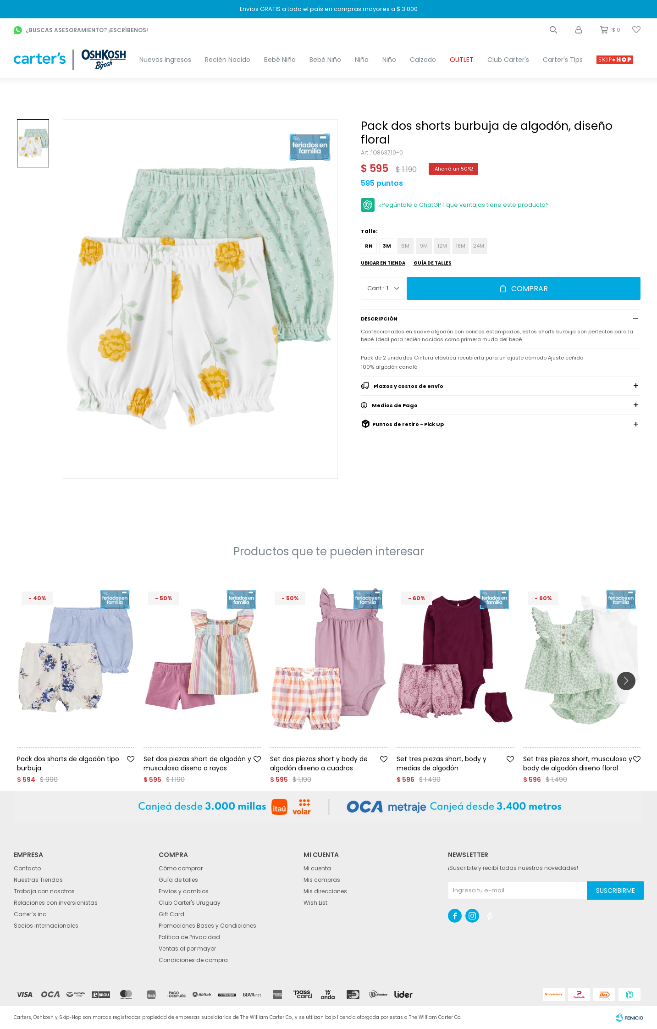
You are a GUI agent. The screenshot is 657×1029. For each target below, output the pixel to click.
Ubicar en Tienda (383, 263)
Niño (389, 59)
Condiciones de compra (193, 960)
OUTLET (462, 59)
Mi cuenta (317, 868)
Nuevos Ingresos (165, 59)
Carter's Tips (563, 59)
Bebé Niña (280, 59)
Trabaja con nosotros (44, 891)
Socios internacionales (46, 925)
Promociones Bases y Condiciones (207, 925)
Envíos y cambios (184, 891)
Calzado (423, 59)
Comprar (529, 288)
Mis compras (322, 880)
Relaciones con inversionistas (56, 903)
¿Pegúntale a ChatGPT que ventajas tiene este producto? (463, 205)
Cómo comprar (181, 868)
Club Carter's (508, 59)
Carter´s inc (30, 914)
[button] (553, 29)
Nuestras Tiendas (38, 880)
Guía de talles (433, 263)
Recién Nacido (227, 59)
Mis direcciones (325, 891)
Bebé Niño (325, 59)
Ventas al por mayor (187, 948)
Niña (362, 59)
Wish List (315, 903)
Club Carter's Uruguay (190, 903)
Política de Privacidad (189, 937)
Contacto (27, 868)
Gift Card (171, 914)
